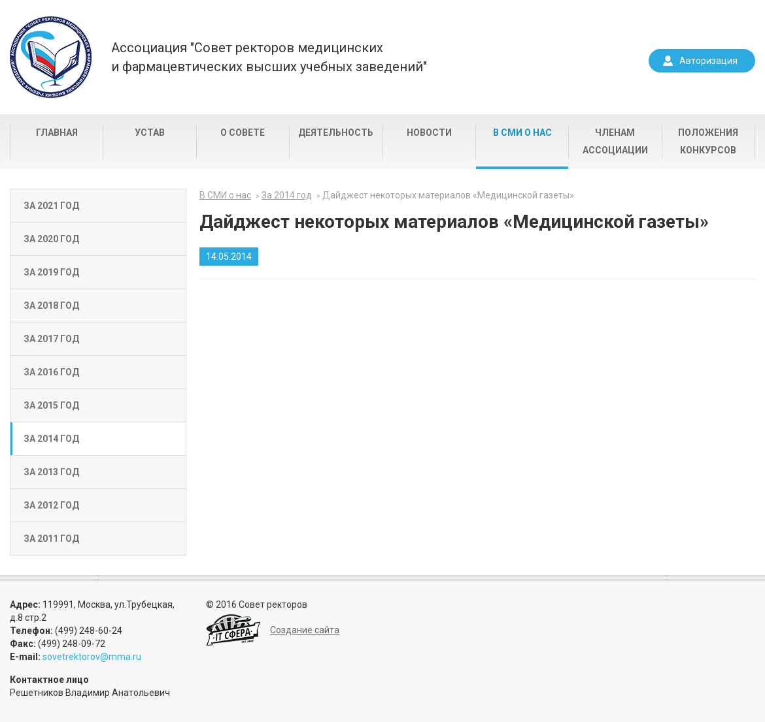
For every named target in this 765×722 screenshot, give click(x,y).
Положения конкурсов (708, 141)
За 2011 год (51, 538)
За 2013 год (51, 472)
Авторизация (708, 60)
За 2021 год (51, 205)
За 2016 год (51, 372)
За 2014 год (51, 438)
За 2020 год (51, 239)
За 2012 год (51, 505)
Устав (150, 132)
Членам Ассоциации (615, 141)
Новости (429, 132)
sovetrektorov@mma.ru (91, 656)
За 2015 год (51, 405)
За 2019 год (51, 272)
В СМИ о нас (522, 132)
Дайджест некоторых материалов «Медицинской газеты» (448, 195)
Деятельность (335, 132)
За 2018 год (51, 305)
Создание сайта (304, 630)
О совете (242, 132)
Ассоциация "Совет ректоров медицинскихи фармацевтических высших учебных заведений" (269, 57)
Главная (57, 132)
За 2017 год (51, 339)
